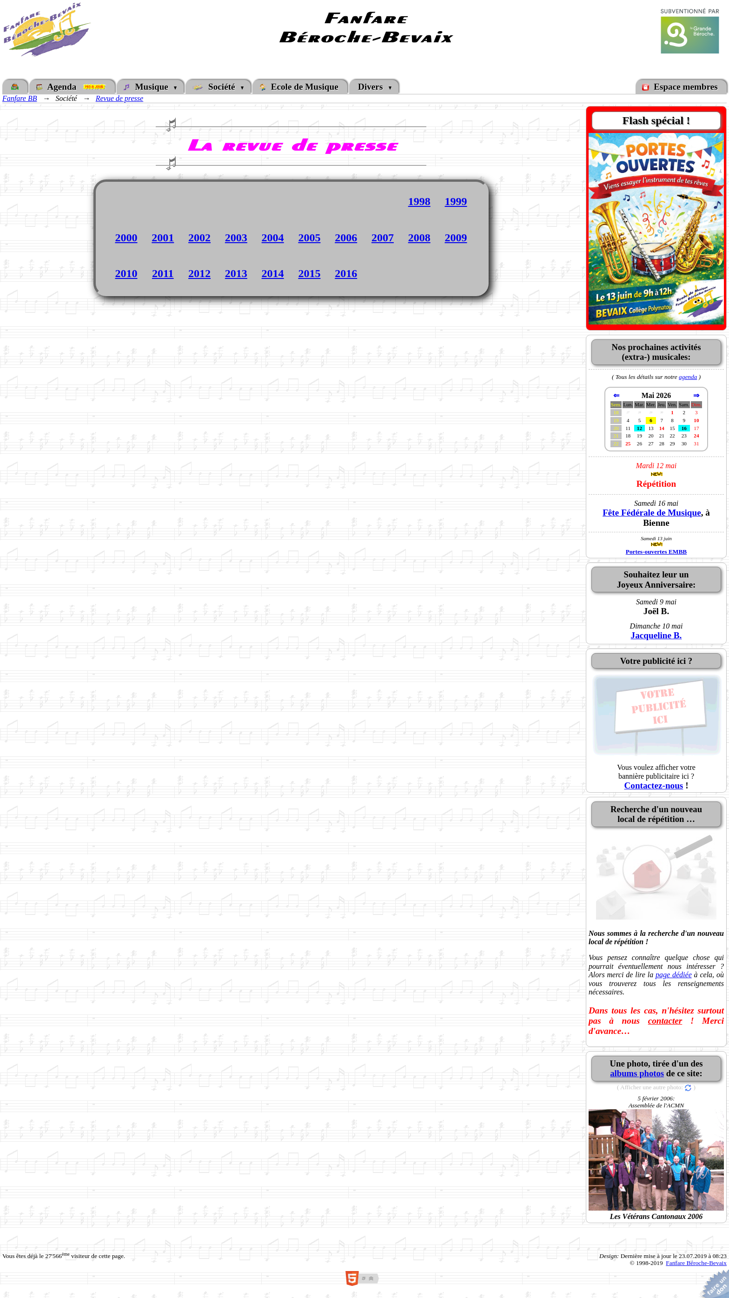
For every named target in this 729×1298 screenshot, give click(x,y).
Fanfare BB (19, 98)
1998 (419, 201)
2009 (456, 238)
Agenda (72, 87)
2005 (309, 238)
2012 (199, 273)
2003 (236, 238)
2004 (273, 238)
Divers (371, 87)
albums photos (637, 1073)
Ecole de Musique (299, 87)
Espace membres (681, 87)
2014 (273, 273)
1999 (456, 201)
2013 (236, 273)
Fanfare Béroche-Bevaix (696, 1262)
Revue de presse (119, 98)
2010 (126, 273)
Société (216, 87)
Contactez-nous (653, 785)
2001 (163, 238)
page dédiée (674, 975)
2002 (199, 238)
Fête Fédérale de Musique (652, 512)
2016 (346, 273)
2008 (419, 238)
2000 (126, 238)
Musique (148, 87)
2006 (346, 238)
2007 (382, 238)
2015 (309, 273)
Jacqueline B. (656, 635)
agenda (688, 376)
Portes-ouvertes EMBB (656, 551)
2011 (163, 273)
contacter (665, 1021)
